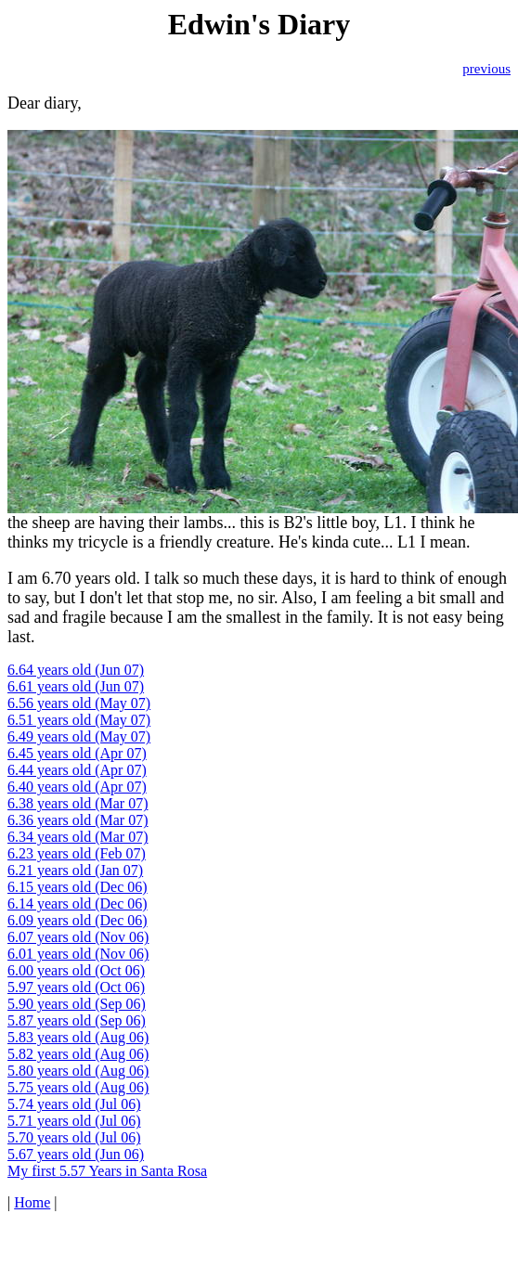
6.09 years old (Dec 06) (77, 920)
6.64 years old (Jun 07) (75, 670)
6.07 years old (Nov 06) (78, 937)
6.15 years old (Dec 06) (77, 887)
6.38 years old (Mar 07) (78, 803)
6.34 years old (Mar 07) (78, 837)
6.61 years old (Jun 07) (75, 686)
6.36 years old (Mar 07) (78, 820)
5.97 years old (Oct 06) (76, 987)
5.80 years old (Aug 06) (78, 1070)
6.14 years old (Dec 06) (77, 903)
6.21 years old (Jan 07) (75, 870)
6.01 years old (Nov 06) (78, 954)
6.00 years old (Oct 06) (76, 970)
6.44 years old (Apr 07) (77, 770)
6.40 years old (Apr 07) (77, 786)
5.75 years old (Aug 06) (78, 1087)
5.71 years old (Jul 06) (74, 1121)
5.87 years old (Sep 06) (76, 1020)
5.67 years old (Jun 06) (75, 1154)
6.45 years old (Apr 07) (77, 753)
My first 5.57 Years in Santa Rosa (107, 1171)
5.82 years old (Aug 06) (78, 1054)
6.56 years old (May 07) (78, 703)
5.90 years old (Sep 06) (76, 1004)
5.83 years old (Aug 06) (78, 1037)
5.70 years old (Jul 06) (74, 1137)
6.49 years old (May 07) (78, 736)
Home (32, 1202)
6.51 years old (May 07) (78, 720)
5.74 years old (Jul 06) (74, 1104)
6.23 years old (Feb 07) (76, 853)
